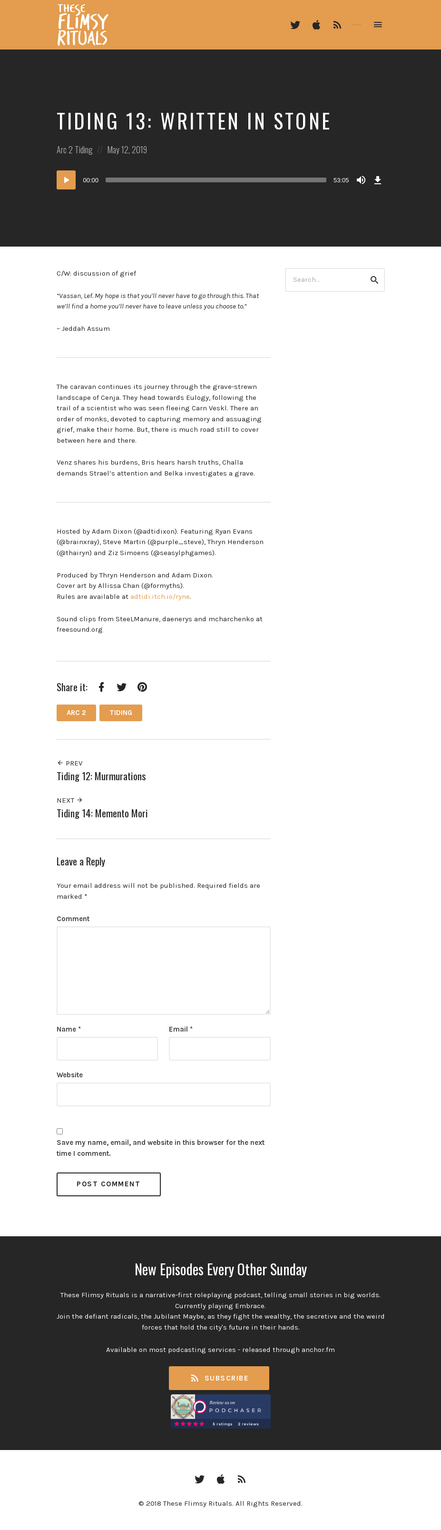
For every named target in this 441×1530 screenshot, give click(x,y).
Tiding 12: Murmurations (101, 775)
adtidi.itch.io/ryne (160, 596)
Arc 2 (65, 149)
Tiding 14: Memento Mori (102, 812)
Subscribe (219, 1378)
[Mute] (361, 179)
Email (181, 1029)
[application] (221, 179)
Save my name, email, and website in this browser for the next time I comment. (161, 1148)
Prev (69, 763)
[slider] (216, 180)
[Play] (66, 179)
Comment (73, 918)
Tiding (84, 149)
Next (70, 800)
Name (69, 1029)
